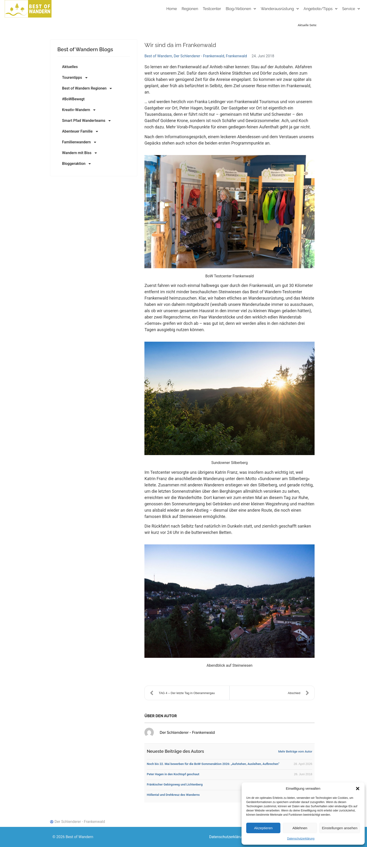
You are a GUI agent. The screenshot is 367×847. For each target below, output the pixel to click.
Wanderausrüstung (280, 8)
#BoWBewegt (73, 99)
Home (171, 9)
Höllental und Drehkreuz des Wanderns (173, 794)
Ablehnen (299, 828)
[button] (357, 788)
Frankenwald (236, 56)
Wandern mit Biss (80, 153)
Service (351, 8)
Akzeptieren (263, 828)
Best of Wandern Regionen (87, 88)
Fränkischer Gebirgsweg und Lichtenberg (174, 784)
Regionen (190, 9)
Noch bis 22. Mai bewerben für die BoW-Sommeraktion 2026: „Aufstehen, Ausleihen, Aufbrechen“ (213, 764)
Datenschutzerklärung (301, 838)
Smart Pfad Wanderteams (86, 120)
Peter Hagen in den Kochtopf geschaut (173, 774)
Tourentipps (75, 77)
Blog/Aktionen (241, 8)
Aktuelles (70, 67)
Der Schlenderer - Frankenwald (199, 56)
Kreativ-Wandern (79, 110)
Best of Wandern (158, 56)
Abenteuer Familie (80, 131)
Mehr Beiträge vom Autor (295, 751)
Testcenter (212, 9)
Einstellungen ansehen (339, 828)
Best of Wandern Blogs (85, 49)
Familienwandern (79, 142)
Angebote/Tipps (321, 8)
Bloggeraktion (77, 163)
